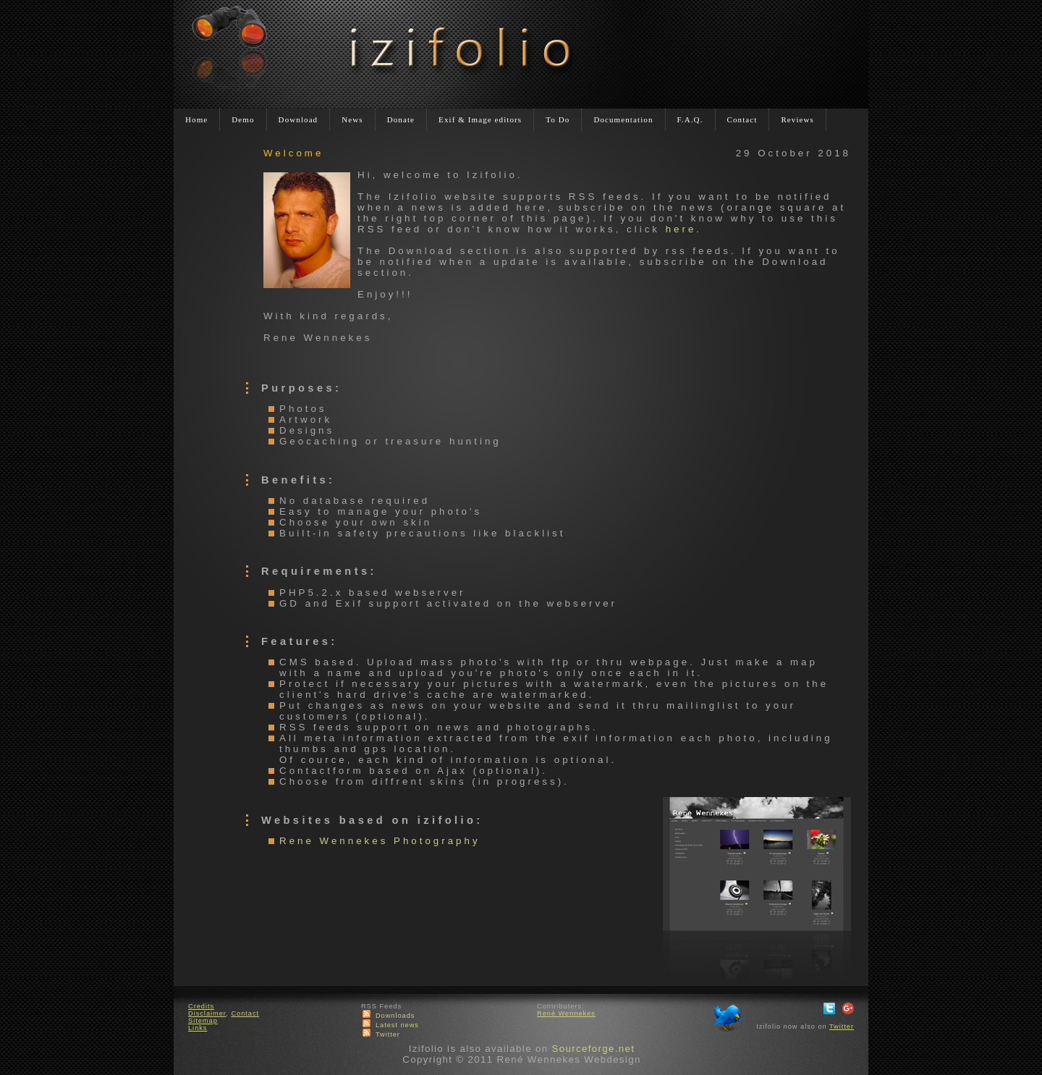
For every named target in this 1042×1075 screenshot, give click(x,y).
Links (197, 1028)
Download (298, 119)
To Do (557, 119)
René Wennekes (566, 1013)
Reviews (797, 119)
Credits (201, 1006)
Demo (243, 119)
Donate (401, 119)
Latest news (397, 1025)
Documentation (623, 119)
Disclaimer (207, 1013)
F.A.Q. (690, 119)
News (352, 119)
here (681, 229)
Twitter (388, 1034)
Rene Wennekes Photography (379, 840)
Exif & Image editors (480, 119)
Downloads (395, 1015)
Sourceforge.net (593, 1048)
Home (196, 119)
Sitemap (203, 1020)
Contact (742, 119)
